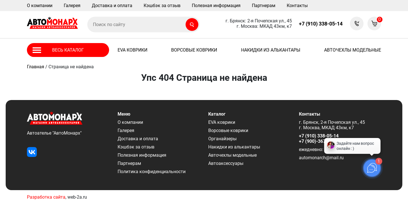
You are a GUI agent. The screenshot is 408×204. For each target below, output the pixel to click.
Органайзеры (222, 138)
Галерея (72, 5)
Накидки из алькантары (270, 50)
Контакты (297, 5)
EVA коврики (132, 50)
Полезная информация (216, 5)
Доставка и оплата (112, 5)
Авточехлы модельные (352, 50)
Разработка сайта (46, 197)
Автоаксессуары (225, 163)
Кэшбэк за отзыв (162, 5)
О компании (39, 5)
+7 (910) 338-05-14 (321, 24)
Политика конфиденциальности (152, 171)
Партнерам (263, 5)
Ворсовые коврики (194, 50)
